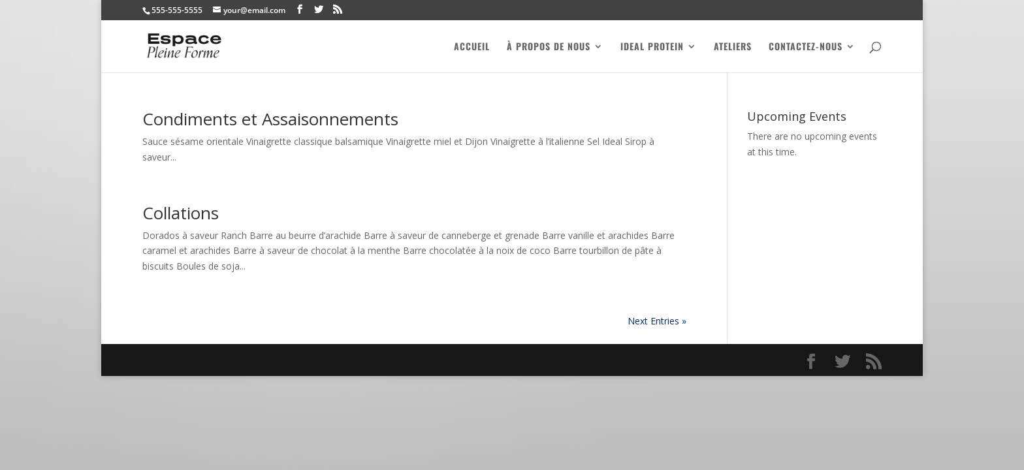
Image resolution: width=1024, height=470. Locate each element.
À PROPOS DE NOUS (548, 47)
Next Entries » (657, 321)
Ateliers (733, 47)
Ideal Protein (652, 47)
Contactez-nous (805, 47)
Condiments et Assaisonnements (270, 119)
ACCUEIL (472, 47)
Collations (180, 213)
